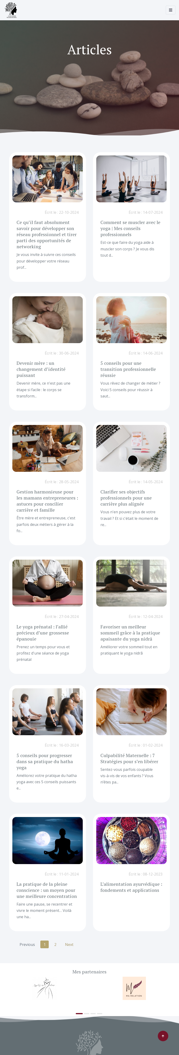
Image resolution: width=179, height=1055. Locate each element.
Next (69, 944)
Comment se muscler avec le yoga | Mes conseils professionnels (130, 228)
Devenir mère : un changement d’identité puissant (41, 369)
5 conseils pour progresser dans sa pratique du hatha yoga (45, 761)
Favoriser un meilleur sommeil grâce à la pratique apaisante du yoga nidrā (130, 633)
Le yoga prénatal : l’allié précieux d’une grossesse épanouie (43, 633)
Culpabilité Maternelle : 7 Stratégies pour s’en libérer (129, 758)
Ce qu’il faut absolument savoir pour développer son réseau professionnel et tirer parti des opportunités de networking (46, 234)
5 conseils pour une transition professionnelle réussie (127, 369)
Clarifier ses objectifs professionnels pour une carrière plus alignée (125, 498)
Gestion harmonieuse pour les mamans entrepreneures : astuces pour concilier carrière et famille (47, 501)
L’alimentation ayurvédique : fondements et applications (131, 887)
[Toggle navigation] (171, 10)
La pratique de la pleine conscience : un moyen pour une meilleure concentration (47, 890)
